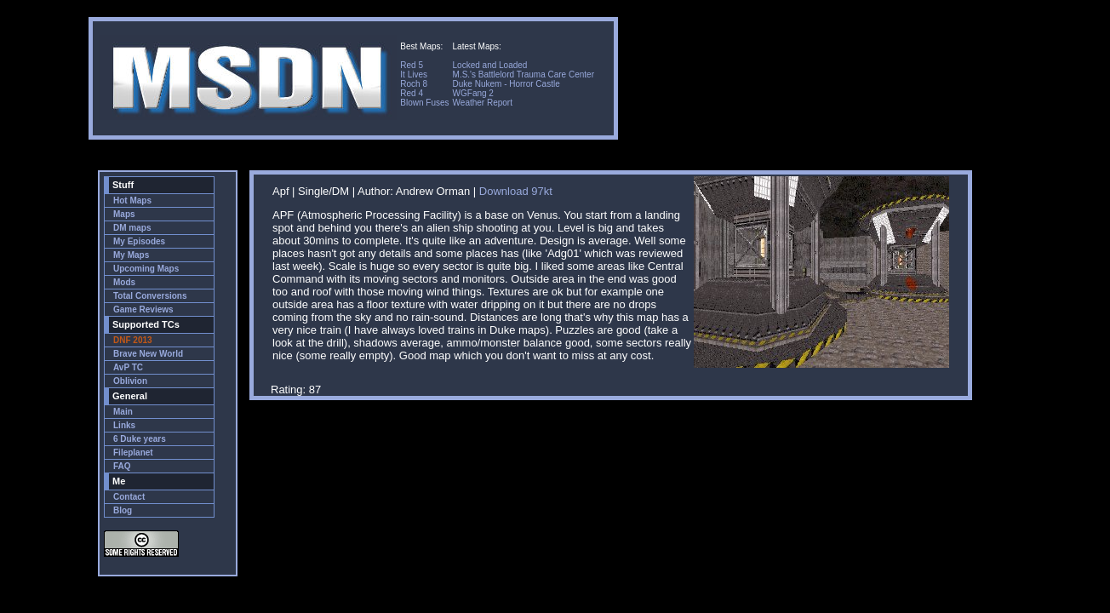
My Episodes (139, 241)
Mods (124, 282)
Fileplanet (133, 452)
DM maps (132, 227)
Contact (129, 496)
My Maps (131, 255)
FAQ (122, 466)
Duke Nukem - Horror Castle (506, 84)
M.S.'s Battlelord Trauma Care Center (523, 74)
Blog (122, 510)
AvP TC (128, 367)
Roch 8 (413, 84)
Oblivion (130, 381)
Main (123, 411)
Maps (124, 214)
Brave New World (148, 353)
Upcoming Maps (146, 268)
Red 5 (411, 65)
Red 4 (411, 93)
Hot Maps (132, 200)
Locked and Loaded (490, 65)
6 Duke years (139, 439)
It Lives (413, 74)
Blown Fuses (424, 102)
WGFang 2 (473, 93)
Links (124, 425)
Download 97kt (515, 191)
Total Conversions (150, 296)
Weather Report (482, 102)
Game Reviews (143, 309)
